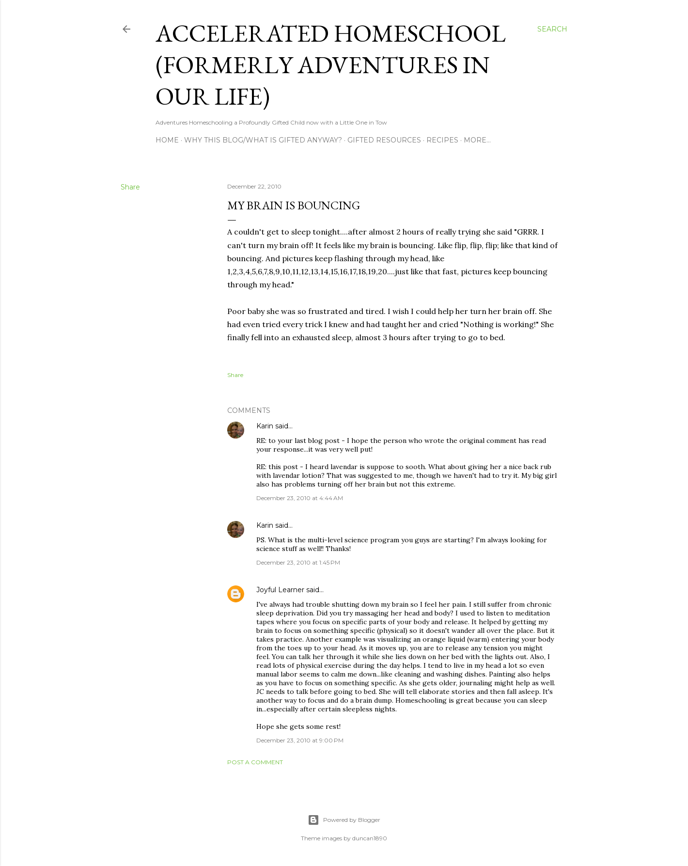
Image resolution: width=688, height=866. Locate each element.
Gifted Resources (384, 140)
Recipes (442, 140)
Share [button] (130, 187)
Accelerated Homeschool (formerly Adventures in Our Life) (331, 64)
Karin (264, 426)
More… (477, 140)
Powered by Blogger (344, 820)
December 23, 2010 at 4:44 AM (299, 498)
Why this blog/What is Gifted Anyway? (263, 140)
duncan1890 (369, 838)
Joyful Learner (280, 589)
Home (167, 140)
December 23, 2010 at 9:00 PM (300, 740)
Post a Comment (255, 762)
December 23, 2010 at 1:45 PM (298, 562)
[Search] (552, 29)
